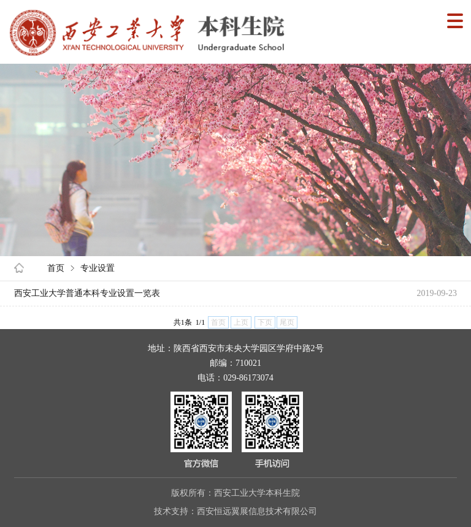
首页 (55, 268)
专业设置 (97, 268)
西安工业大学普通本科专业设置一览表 (87, 293)
